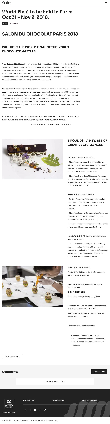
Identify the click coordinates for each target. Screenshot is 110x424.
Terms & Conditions (20, 420)
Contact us (28, 400)
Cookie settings (51, 420)
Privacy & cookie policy (36, 420)
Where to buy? (89, 400)
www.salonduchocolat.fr (78, 316)
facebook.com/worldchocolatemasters (89, 339)
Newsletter (59, 400)
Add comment (99, 372)
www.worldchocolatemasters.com (87, 335)
